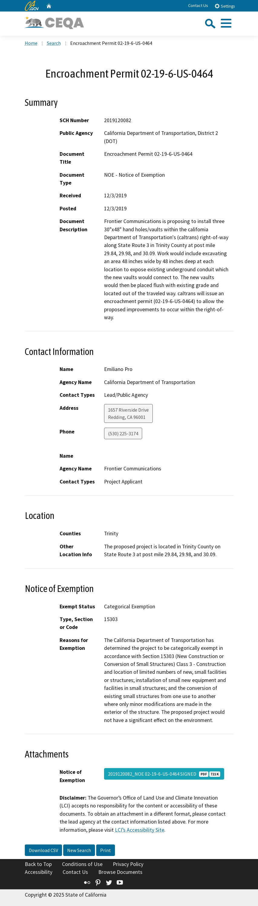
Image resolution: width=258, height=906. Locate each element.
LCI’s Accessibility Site (139, 830)
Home (31, 43)
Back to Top (38, 864)
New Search (79, 850)
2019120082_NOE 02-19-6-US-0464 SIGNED (164, 774)
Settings (224, 6)
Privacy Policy (128, 864)
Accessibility (38, 872)
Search (54, 43)
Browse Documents (120, 872)
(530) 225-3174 (123, 433)
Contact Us (198, 5)
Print (105, 850)
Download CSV (43, 850)
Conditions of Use (82, 864)
